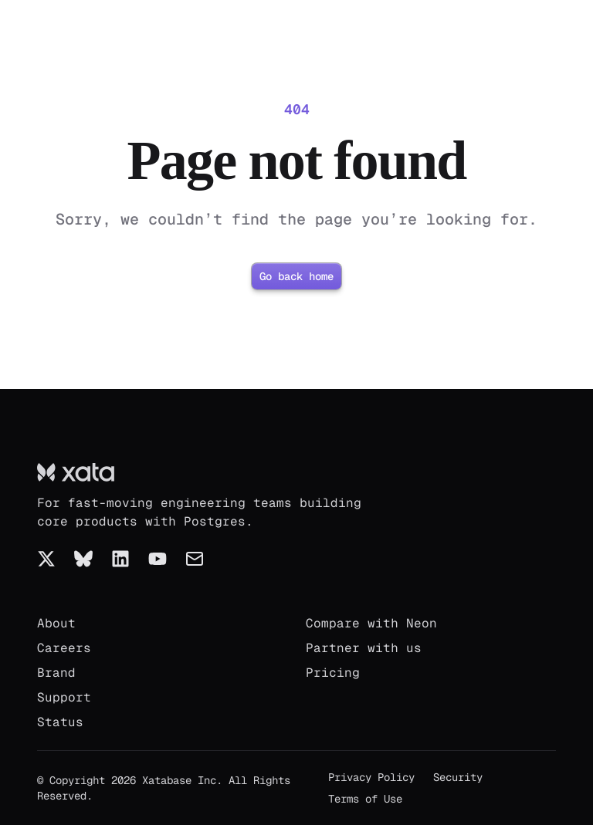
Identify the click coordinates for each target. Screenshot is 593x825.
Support (64, 697)
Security (458, 777)
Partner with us (364, 648)
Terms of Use (365, 799)
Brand (56, 672)
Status (60, 722)
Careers (64, 648)
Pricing (333, 672)
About (56, 623)
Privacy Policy (371, 777)
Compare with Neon (371, 623)
